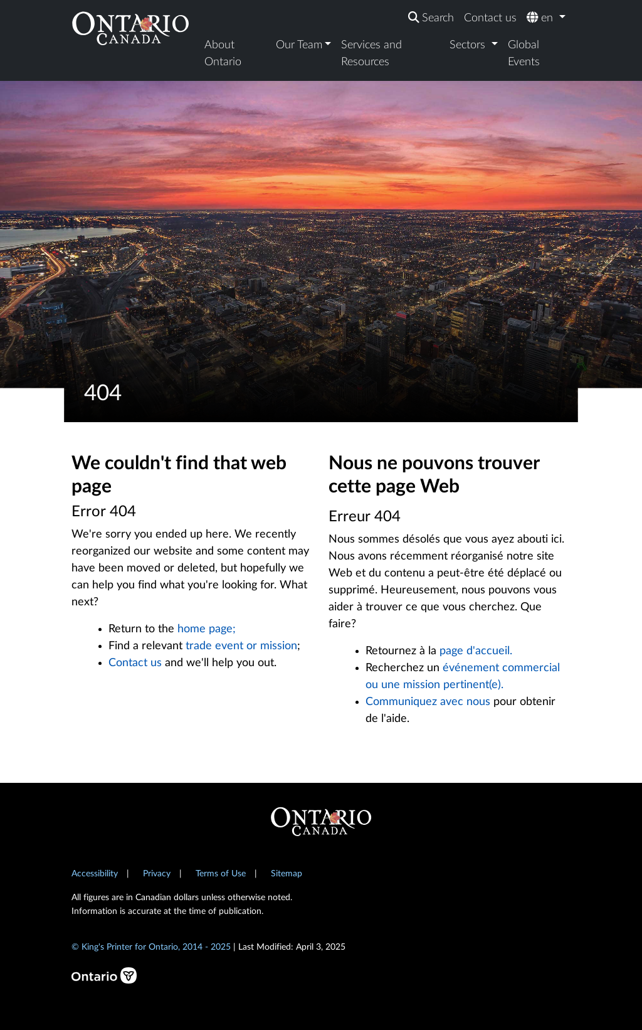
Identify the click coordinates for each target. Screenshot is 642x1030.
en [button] (541, 18)
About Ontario (222, 54)
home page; (206, 629)
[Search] (431, 18)
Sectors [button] (469, 45)
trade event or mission (241, 646)
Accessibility (94, 873)
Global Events (524, 54)
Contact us (490, 18)
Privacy (157, 873)
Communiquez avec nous (428, 702)
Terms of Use (221, 873)
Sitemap (286, 873)
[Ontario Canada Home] (130, 28)
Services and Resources (371, 54)
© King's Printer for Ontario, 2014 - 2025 (151, 947)
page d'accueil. (475, 651)
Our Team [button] (299, 45)
